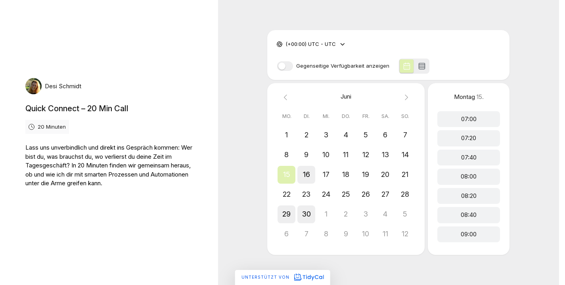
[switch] (285, 66)
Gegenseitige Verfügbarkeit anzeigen (342, 65)
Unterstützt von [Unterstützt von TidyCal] (282, 277)
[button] (287, 174)
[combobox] (286, 44)
